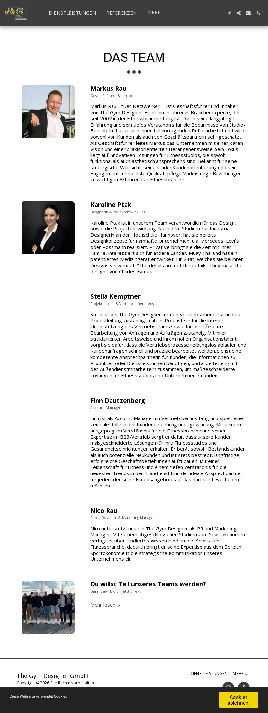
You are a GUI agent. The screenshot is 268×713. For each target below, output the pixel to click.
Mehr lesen (106, 604)
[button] (228, 13)
